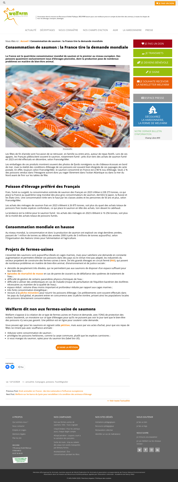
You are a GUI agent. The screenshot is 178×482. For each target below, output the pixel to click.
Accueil (24, 41)
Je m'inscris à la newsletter (147, 437)
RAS (113, 260)
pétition (65, 325)
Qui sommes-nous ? (20, 422)
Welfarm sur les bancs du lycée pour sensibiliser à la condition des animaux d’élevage (53, 394)
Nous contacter (18, 426)
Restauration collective (104, 430)
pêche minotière (29, 292)
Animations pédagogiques (105, 422)
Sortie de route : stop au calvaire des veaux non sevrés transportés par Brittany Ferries (67, 445)
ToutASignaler (61, 382)
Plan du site (16, 438)
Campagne (40, 382)
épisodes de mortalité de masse (25, 273)
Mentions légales (19, 434)
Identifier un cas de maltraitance (107, 434)
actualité (29, 382)
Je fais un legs (142, 426)
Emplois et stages (19, 430)
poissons (50, 382)
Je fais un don (142, 422)
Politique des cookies (103, 478)
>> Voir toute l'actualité (118, 400)
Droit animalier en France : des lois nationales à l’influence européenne (51, 391)
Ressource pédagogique (104, 426)
